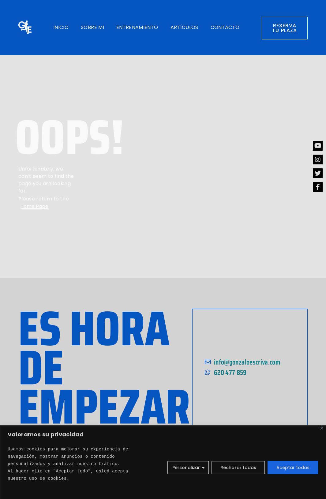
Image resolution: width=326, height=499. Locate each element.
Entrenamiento (137, 27)
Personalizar (186, 467)
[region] (163, 462)
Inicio (61, 27)
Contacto (225, 27)
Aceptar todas (292, 467)
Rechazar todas (238, 467)
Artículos (184, 27)
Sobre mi (92, 27)
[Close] (321, 428)
